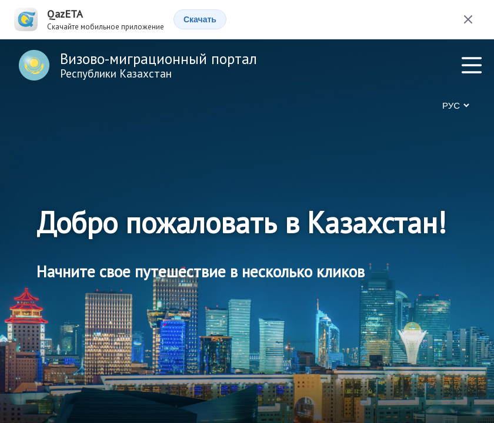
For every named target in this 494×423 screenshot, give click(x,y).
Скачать (199, 19)
